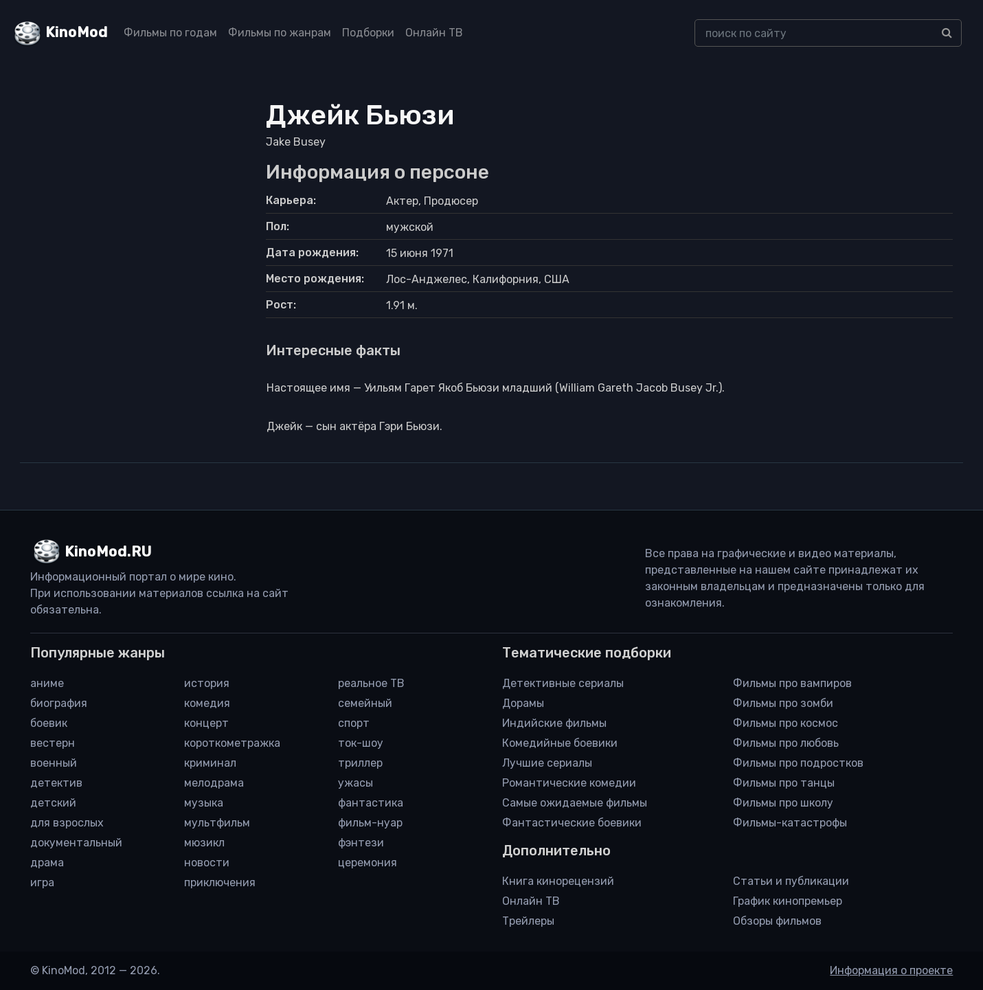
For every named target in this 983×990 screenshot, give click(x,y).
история (206, 683)
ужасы (355, 782)
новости (206, 862)
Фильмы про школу (783, 802)
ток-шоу (360, 743)
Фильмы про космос (785, 723)
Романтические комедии (569, 782)
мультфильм (217, 822)
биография (58, 703)
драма (47, 862)
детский (53, 802)
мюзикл (204, 842)
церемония (367, 862)
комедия (207, 703)
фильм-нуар (370, 822)
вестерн (52, 743)
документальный (76, 842)
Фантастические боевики (572, 822)
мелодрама (214, 782)
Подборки (368, 32)
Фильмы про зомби (783, 703)
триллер (360, 762)
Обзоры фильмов (777, 920)
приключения (220, 882)
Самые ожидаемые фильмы (574, 802)
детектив (56, 782)
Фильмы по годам (170, 32)
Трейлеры (528, 920)
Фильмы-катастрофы (790, 822)
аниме (47, 683)
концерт (206, 723)
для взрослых (67, 822)
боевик (48, 723)
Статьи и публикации (791, 881)
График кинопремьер (787, 901)
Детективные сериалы (563, 683)
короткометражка (232, 743)
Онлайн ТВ (434, 32)
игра (42, 882)
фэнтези (361, 842)
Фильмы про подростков (798, 762)
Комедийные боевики (560, 743)
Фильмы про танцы (784, 782)
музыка (203, 802)
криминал (210, 762)
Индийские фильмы (554, 723)
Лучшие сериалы (547, 762)
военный (53, 762)
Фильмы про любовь (786, 743)
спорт (354, 723)
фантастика (370, 802)
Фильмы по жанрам (279, 32)
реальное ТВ (371, 683)
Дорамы (523, 703)
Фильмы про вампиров (792, 683)
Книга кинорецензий (558, 881)
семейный (365, 703)
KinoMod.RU (108, 551)
